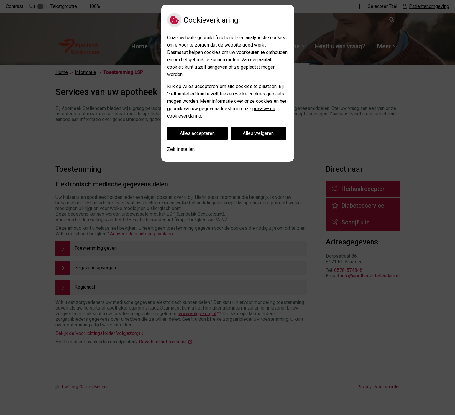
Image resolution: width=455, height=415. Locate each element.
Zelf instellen (181, 149)
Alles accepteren (197, 133)
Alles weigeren (258, 133)
